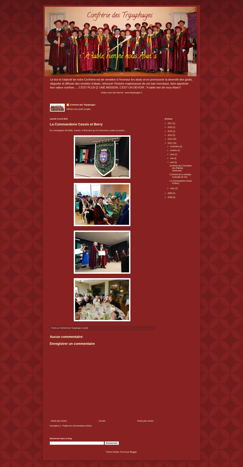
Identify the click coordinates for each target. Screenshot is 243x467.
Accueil (102, 421)
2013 (170, 139)
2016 (170, 127)
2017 (170, 123)
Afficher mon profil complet (78, 109)
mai (172, 158)
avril (172, 162)
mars (172, 188)
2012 (170, 143)
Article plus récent (59, 421)
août (172, 154)
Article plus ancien (145, 421)
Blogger (133, 452)
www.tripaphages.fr (133, 92)
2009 (170, 193)
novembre (175, 146)
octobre (173, 150)
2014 (170, 135)
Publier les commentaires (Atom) (77, 426)
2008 (170, 197)
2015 (170, 131)
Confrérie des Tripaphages (82, 105)
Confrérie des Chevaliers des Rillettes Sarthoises (181, 168)
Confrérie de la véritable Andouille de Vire (180, 175)
